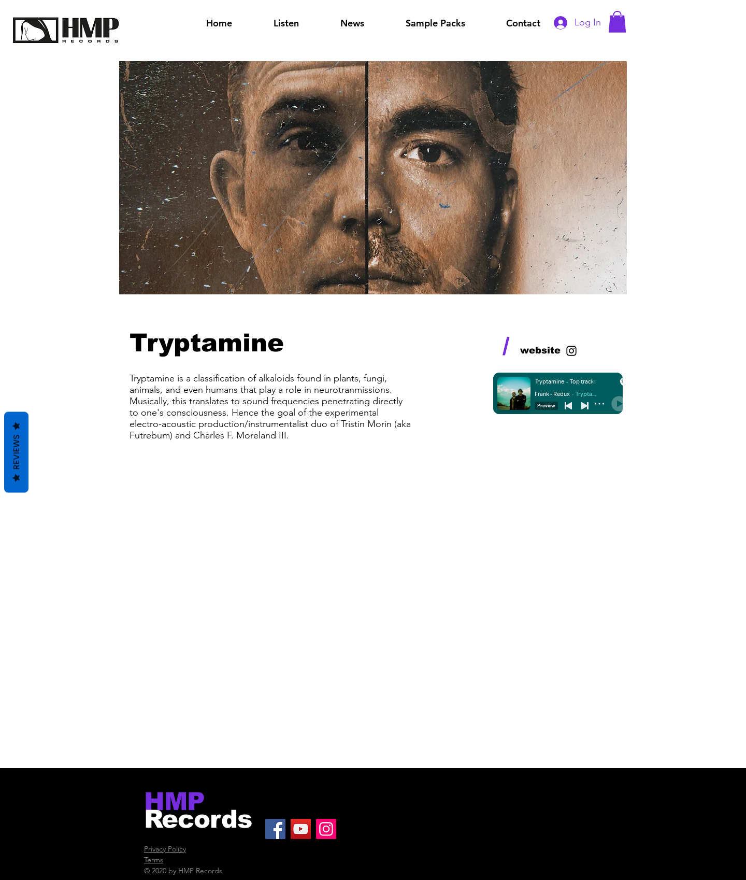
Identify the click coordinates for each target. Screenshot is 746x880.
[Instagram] (326, 829)
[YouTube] (301, 829)
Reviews (16, 452)
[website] (540, 350)
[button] (617, 22)
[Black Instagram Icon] (571, 351)
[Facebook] (275, 829)
